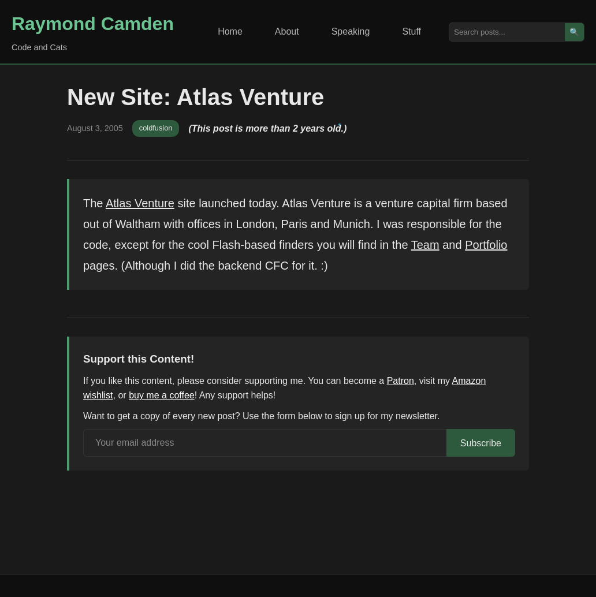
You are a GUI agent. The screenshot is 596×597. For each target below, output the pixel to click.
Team (425, 244)
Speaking (350, 31)
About (287, 31)
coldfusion (156, 128)
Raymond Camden (93, 23)
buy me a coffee (162, 395)
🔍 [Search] (574, 32)
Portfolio (486, 244)
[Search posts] (507, 32)
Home (230, 31)
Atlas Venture (140, 203)
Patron (400, 381)
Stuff (411, 31)
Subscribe (480, 443)
